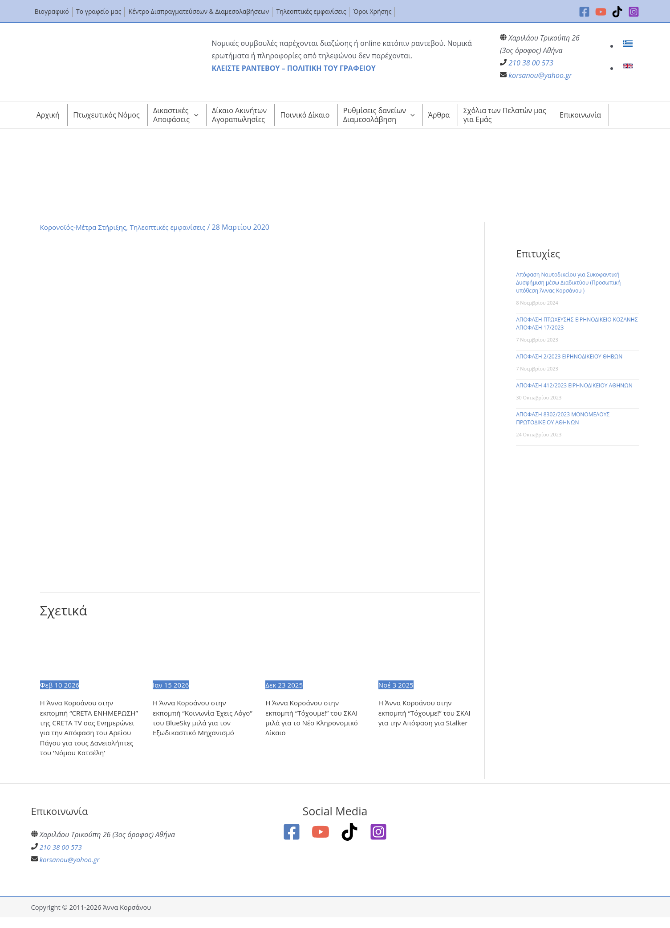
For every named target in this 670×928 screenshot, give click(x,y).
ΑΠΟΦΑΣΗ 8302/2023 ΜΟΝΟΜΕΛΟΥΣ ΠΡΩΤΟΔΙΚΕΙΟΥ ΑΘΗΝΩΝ (562, 418)
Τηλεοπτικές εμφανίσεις (174, 227)
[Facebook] (584, 11)
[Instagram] (633, 11)
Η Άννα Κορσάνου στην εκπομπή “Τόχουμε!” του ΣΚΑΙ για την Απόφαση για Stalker (427, 714)
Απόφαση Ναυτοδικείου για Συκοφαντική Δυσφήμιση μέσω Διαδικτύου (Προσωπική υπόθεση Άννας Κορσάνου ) (568, 282)
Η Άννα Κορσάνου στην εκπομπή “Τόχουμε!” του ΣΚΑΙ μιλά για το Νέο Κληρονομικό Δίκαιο (314, 718)
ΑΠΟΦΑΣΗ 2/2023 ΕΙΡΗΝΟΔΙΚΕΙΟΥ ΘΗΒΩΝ (569, 356)
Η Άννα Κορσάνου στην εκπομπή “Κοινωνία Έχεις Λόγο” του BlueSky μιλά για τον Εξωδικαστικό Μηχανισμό (202, 718)
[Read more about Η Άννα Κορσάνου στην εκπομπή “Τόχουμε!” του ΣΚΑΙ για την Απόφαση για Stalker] (429, 653)
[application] (194, 114)
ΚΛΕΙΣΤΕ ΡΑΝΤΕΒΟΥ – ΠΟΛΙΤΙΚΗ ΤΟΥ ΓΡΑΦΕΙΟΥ (294, 68)
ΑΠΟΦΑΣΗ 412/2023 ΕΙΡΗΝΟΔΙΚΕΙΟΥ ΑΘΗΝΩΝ (574, 385)
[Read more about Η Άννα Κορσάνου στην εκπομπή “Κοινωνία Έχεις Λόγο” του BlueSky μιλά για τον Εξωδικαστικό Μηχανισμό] (203, 653)
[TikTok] (617, 11)
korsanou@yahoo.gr (540, 75)
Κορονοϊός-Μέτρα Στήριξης (85, 227)
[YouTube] (600, 11)
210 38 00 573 (530, 63)
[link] (629, 46)
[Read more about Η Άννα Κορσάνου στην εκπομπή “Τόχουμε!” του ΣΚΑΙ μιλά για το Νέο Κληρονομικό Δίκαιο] (316, 653)
